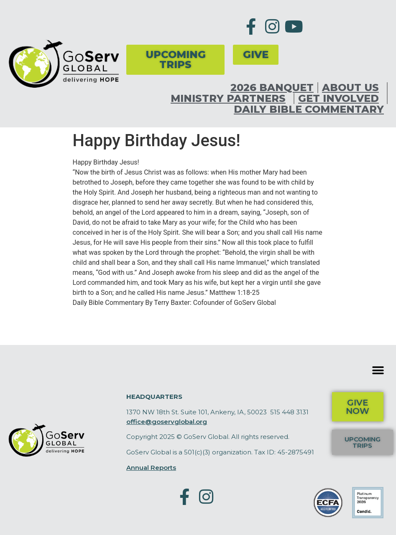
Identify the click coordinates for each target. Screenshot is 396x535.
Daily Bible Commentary (309, 109)
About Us (352, 87)
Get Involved (340, 98)
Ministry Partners (230, 98)
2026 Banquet (272, 87)
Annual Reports (151, 468)
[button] (378, 370)
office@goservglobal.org (166, 422)
